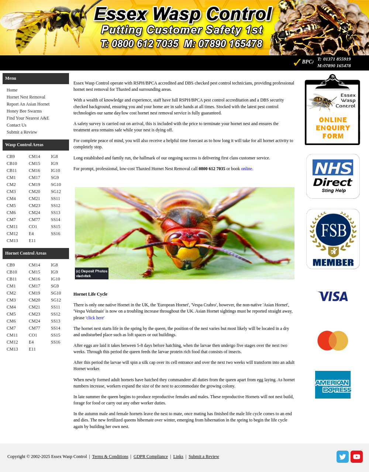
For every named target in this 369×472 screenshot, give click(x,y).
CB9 (11, 156)
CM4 (11, 198)
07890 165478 (337, 65)
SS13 (55, 212)
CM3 (11, 191)
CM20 (34, 191)
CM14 (34, 156)
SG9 (55, 177)
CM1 (11, 177)
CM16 (34, 170)
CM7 (11, 219)
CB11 (12, 170)
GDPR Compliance (151, 456)
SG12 (56, 191)
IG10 (55, 170)
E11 (32, 240)
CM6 (11, 212)
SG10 (56, 184)
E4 (31, 233)
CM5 (11, 205)
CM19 (34, 184)
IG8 (54, 156)
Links (178, 456)
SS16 (55, 233)
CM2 (11, 184)
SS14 (55, 219)
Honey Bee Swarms (24, 111)
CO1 (33, 226)
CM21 (34, 198)
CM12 (12, 233)
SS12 (55, 205)
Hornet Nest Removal (26, 97)
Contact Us (17, 125)
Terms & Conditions (110, 456)
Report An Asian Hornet (28, 104)
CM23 (34, 205)
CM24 (34, 212)
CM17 (34, 177)
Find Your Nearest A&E (28, 118)
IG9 (54, 163)
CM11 (12, 226)
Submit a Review (22, 132)
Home (12, 90)
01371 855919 (337, 59)
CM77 (34, 219)
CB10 (12, 163)
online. (247, 168)
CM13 (12, 240)
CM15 (34, 163)
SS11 (55, 198)
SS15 (55, 226)
